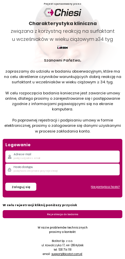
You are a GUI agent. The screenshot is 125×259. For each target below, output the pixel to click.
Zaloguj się (21, 187)
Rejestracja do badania (62, 214)
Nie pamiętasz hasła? (105, 187)
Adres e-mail (22, 154)
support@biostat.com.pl (66, 254)
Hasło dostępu (23, 167)
